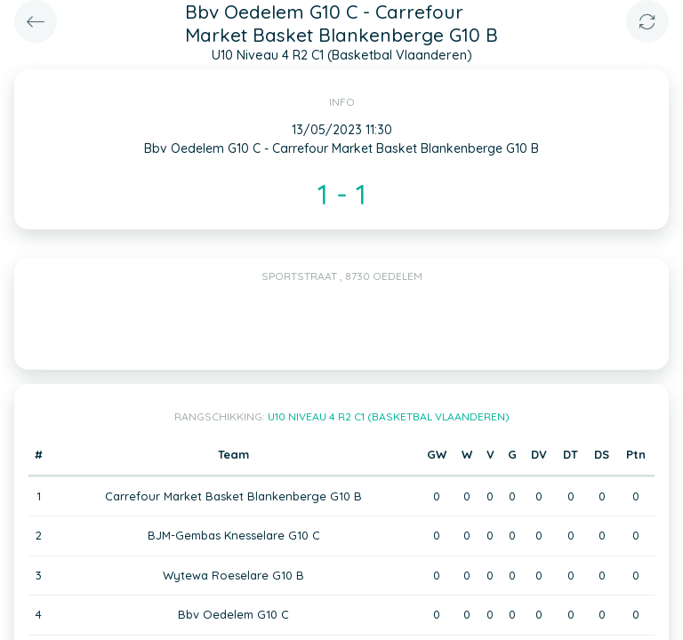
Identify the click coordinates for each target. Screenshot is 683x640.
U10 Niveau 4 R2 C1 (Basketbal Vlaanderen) (389, 416)
